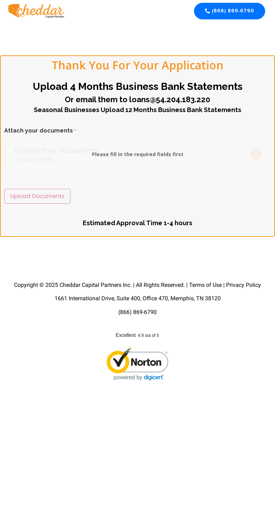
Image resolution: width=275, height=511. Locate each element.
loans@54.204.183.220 (169, 99)
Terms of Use (205, 284)
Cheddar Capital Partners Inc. (96, 284)
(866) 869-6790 (137, 311)
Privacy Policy (243, 284)
